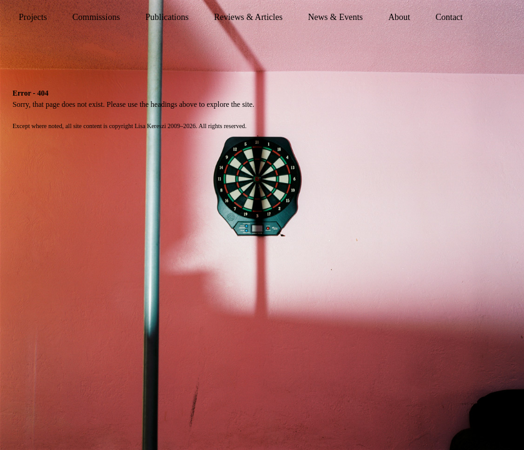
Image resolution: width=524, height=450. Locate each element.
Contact (449, 17)
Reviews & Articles (248, 17)
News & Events (335, 17)
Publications (166, 17)
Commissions (96, 17)
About (399, 17)
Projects (33, 17)
